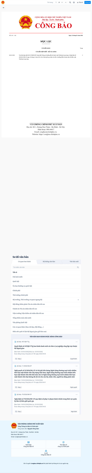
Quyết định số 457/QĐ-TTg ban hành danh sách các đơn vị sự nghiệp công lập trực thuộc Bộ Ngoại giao (45, 347)
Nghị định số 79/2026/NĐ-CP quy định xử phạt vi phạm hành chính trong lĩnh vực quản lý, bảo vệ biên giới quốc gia (45, 400)
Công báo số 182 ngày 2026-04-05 (35, 354)
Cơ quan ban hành (24, 262)
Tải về (80, 2)
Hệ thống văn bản (49, 262)
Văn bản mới (74, 262)
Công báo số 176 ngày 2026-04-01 (35, 382)
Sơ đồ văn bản (21, 256)
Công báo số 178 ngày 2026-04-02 (35, 406)
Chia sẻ (87, 2)
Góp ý (18, 359)
